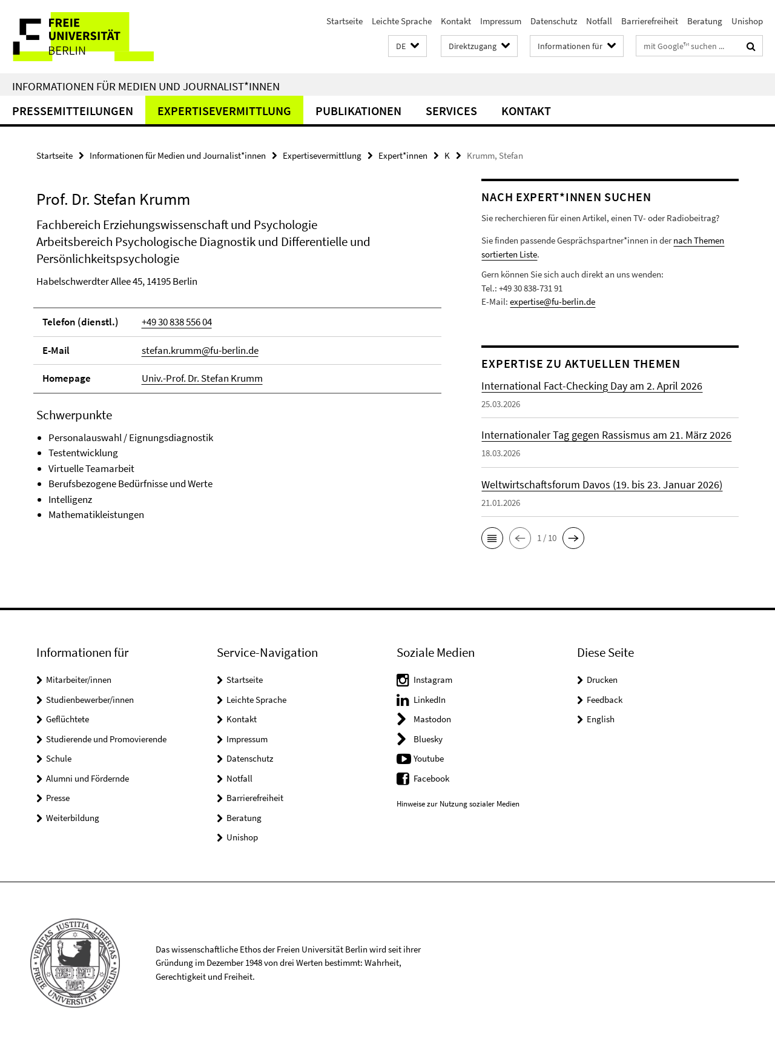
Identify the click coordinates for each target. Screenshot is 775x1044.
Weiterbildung (72, 817)
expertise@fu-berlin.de (552, 301)
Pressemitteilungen (72, 110)
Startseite (344, 21)
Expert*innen (402, 155)
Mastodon (432, 719)
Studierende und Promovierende (106, 739)
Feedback (604, 699)
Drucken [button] (602, 679)
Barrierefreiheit (649, 21)
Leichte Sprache (402, 21)
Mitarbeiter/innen (78, 679)
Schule (58, 758)
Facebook (431, 778)
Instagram (433, 679)
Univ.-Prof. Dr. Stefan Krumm (202, 378)
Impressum (500, 21)
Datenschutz (553, 21)
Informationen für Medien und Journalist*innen (146, 86)
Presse (58, 797)
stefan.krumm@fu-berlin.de (200, 350)
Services (451, 110)
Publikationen (358, 110)
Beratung (704, 21)
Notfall (599, 21)
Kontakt (456, 21)
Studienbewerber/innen (90, 699)
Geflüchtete (67, 719)
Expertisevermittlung (224, 110)
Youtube (429, 758)
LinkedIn (430, 699)
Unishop (747, 21)
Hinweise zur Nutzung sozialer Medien (458, 804)
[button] (407, 46)
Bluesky (428, 739)
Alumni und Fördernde (87, 778)
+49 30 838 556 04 (177, 321)
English (601, 719)
